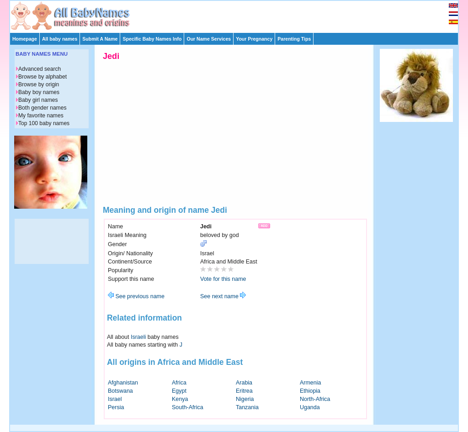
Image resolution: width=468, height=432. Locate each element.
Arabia (244, 382)
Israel (115, 399)
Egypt (179, 391)
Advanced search (39, 69)
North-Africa (315, 399)
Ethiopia (310, 391)
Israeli (138, 337)
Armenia (310, 382)
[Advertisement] (238, 14)
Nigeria (245, 399)
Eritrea (244, 391)
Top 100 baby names (43, 123)
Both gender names (42, 108)
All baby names (59, 39)
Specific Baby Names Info (151, 39)
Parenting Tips (294, 39)
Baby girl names (38, 100)
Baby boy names (38, 92)
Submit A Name (99, 39)
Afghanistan (123, 382)
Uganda (310, 407)
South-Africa (187, 407)
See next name (223, 296)
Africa (179, 382)
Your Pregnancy (254, 39)
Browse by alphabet (42, 77)
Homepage (24, 39)
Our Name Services (208, 39)
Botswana (120, 391)
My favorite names (41, 115)
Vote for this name (223, 279)
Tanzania (247, 407)
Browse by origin (38, 84)
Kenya (180, 399)
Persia (116, 407)
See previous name (136, 296)
